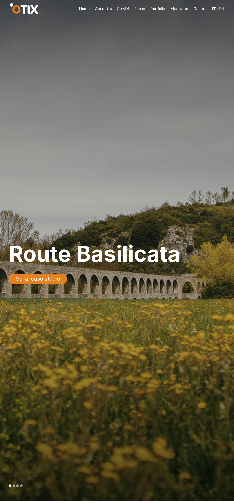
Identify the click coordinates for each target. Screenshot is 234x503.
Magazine (179, 8)
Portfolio (157, 8)
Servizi (123, 8)
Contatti (200, 8)
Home (84, 8)
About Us (103, 8)
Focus (139, 8)
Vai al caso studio (38, 279)
